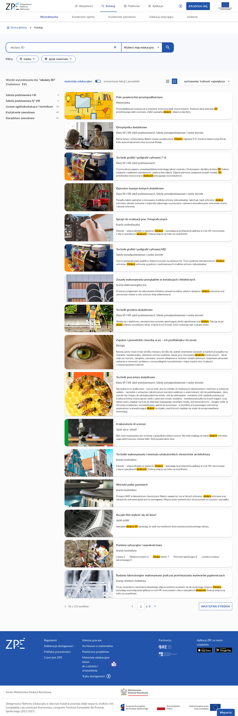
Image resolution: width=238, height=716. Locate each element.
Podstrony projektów (95, 651)
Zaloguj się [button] (198, 6)
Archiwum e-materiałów (97, 646)
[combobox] (28, 59)
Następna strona (215, 606)
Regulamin (50, 640)
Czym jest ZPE (53, 657)
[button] (180, 6)
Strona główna (16, 27)
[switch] (102, 81)
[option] (32, 95)
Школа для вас (92, 640)
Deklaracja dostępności (58, 646)
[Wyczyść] (115, 47)
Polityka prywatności (57, 651)
